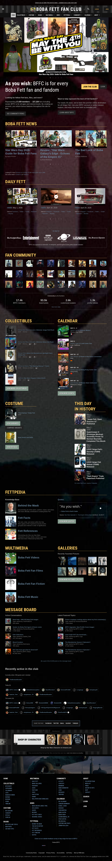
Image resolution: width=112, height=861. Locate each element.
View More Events (67, 393)
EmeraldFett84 (64, 690)
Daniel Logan (62, 806)
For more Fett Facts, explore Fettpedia (86, 483)
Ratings (7, 797)
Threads (75, 723)
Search (86, 797)
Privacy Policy (50, 852)
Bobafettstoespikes (31, 690)
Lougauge (78, 690)
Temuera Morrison (64, 803)
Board (41, 15)
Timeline (7, 803)
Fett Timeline (36, 832)
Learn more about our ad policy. (75, 753)
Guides (34, 810)
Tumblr (27, 211)
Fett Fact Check (37, 814)
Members (61, 785)
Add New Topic (9, 829)
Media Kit (88, 783)
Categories (8, 788)
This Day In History (37, 826)
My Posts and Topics (11, 824)
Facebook (15, 211)
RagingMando (95, 707)
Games (34, 796)
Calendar (89, 15)
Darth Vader (74, 511)
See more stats (56, 307)
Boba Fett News (21, 123)
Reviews (7, 799)
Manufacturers (10, 795)
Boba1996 (28, 703)
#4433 (77, 208)
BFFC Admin (13, 690)
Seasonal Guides (37, 817)
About (97, 15)
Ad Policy (69, 852)
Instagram (49, 211)
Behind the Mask (37, 824)
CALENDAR (67, 320)
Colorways (8, 790)
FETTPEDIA (15, 492)
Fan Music (35, 785)
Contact (87, 792)
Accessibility (61, 852)
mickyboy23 (91, 690)
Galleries (67, 548)
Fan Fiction (35, 794)
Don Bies (61, 808)
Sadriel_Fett (12, 694)
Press (86, 785)
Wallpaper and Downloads (40, 799)
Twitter (21, 211)
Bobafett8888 (42, 703)
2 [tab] (53, 78)
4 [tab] (58, 78)
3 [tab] (56, 78)
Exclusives (35, 808)
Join (107, 9)
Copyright (41, 852)
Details (7, 815)
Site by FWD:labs (79, 852)
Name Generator (63, 788)
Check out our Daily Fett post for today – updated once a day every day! (56, 3)
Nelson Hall (62, 821)
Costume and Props (64, 823)
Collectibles (22, 15)
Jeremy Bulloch (63, 825)
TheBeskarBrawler (14, 679)
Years (7, 801)
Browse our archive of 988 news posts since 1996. (30, 172)
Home (13, 15)
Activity (61, 781)
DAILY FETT (15, 181)
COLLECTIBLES (18, 320)
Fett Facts (35, 828)
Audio (33, 788)
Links (60, 790)
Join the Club (90, 86)
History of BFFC (89, 788)
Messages (61, 792)
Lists (6, 792)
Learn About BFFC (67, 113)
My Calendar (62, 801)
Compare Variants (14, 428)
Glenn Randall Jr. (64, 817)
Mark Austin (62, 812)
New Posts (8, 826)
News (59, 15)
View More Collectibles (17, 388)
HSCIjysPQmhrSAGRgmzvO (49, 707)
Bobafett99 (55, 703)
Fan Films (35, 790)
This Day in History (85, 406)
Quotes (61, 500)
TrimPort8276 (61, 712)
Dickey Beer (62, 814)
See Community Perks (15, 114)
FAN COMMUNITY (20, 255)
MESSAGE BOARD (20, 609)
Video (33, 792)
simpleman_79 (26, 694)
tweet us (26, 174)
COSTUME (14, 403)
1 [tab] (50, 78)
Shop (86, 790)
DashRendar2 (48, 690)
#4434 (43, 208)
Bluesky (10, 213)
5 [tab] (61, 78)
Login (97, 9)
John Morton (62, 810)
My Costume (9, 811)
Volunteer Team (90, 781)
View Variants (13, 423)
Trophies (61, 794)
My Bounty (8, 786)
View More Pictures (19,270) (71, 580)
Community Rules (31, 852)
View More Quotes (67, 521)
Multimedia (50, 15)
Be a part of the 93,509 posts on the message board (56, 661)
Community (78, 15)
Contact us (18, 174)
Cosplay (7, 817)
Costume (32, 15)
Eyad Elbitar (62, 819)
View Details (12, 447)
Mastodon (34, 211)
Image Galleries (37, 783)
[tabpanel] (56, 46)
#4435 (9, 208)
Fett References (37, 830)
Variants (8, 813)
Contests (61, 783)
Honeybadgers (28, 707)
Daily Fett (35, 781)
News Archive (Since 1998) (39, 806)
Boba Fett (64, 511)
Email (62, 723)
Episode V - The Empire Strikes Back (78, 515)
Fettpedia (68, 15)
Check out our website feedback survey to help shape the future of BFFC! (56, 838)
